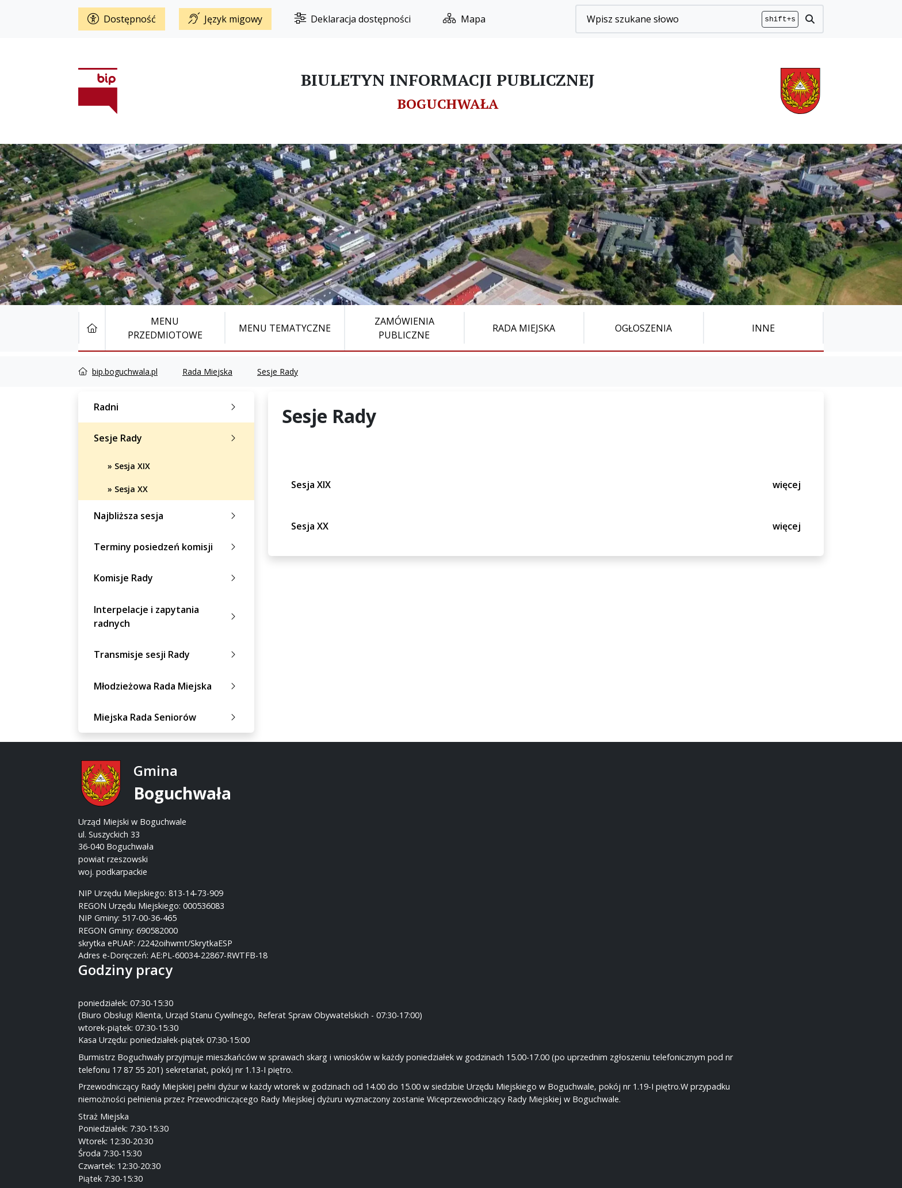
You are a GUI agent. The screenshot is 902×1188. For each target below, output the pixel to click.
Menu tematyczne (285, 328)
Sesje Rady (277, 371)
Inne (763, 328)
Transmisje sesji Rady (167, 654)
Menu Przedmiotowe (165, 328)
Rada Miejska (523, 328)
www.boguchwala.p (495, 834)
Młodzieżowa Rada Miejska (167, 686)
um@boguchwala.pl (522, 821)
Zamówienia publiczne (404, 328)
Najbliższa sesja (167, 515)
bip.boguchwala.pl (125, 371)
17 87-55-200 (496, 796)
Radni (167, 407)
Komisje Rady (167, 578)
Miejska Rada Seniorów (167, 717)
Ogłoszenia (643, 328)
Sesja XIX (546, 485)
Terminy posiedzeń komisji (167, 546)
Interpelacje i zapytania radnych (167, 616)
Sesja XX (546, 526)
